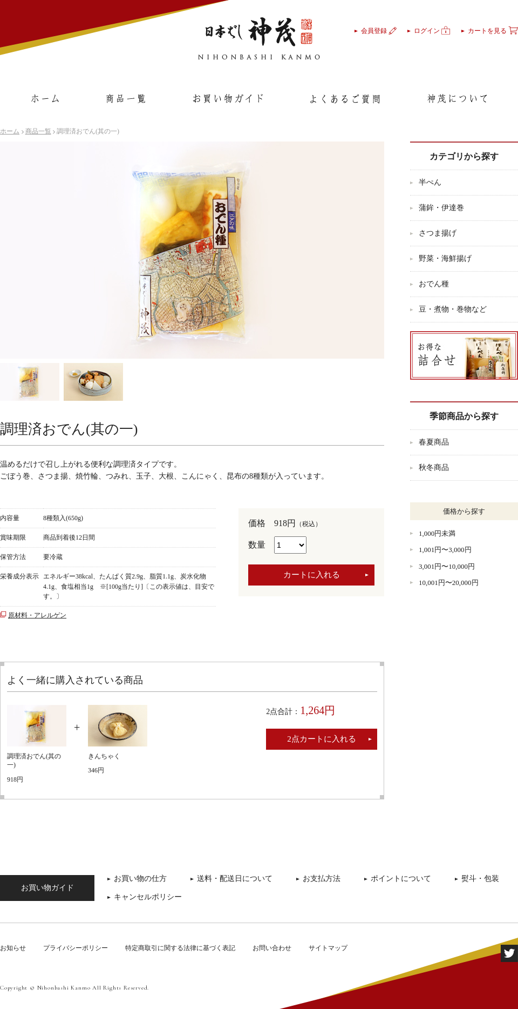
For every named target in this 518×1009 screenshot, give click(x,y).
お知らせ (13, 948)
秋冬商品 (434, 467)
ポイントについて (401, 879)
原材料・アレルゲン (37, 615)
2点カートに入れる (321, 739)
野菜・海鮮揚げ (445, 258)
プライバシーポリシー (75, 948)
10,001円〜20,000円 (449, 582)
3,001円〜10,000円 (447, 566)
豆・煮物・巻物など (453, 309)
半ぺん (430, 182)
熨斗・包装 (480, 879)
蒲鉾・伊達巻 (441, 208)
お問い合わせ (272, 948)
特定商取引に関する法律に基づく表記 (180, 948)
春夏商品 (434, 442)
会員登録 (379, 31)
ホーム (9, 131)
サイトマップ (328, 948)
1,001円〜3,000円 (445, 549)
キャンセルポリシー (148, 897)
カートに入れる (311, 574)
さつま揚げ (437, 233)
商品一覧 (38, 131)
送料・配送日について (234, 879)
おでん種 (434, 284)
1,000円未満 (437, 533)
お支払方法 (321, 879)
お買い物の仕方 (140, 879)
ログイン (432, 31)
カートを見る (493, 31)
